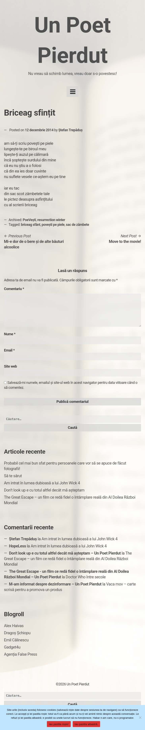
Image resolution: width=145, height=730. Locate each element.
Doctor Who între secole (86, 577)
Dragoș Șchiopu (17, 632)
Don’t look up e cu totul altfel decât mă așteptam (44, 490)
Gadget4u (12, 647)
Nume (9, 334)
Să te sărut (13, 475)
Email (9, 350)
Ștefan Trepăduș (70, 130)
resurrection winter (51, 220)
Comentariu (14, 289)
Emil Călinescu (16, 640)
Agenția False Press (20, 654)
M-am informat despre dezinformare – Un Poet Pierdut (55, 584)
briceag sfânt (30, 225)
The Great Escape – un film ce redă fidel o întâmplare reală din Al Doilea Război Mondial (68, 559)
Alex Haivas (14, 625)
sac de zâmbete (77, 225)
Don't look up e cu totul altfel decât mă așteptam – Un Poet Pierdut (65, 553)
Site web (10, 366)
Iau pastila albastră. (86, 724)
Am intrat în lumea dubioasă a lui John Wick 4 (42, 483)
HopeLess (17, 546)
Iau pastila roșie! (59, 724)
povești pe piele (53, 225)
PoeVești (29, 220)
